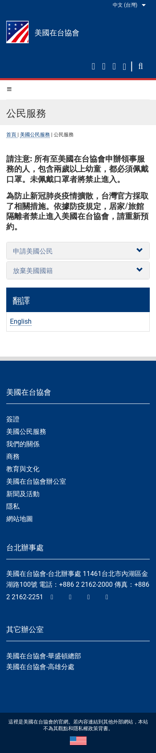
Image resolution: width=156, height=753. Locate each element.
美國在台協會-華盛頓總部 (43, 656)
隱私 (13, 506)
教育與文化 (23, 469)
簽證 (13, 419)
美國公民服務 (35, 135)
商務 (13, 456)
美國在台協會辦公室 (36, 481)
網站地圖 (19, 519)
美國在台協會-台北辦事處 (43, 574)
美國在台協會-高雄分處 (40, 667)
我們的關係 (23, 444)
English (21, 321)
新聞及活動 (23, 494)
